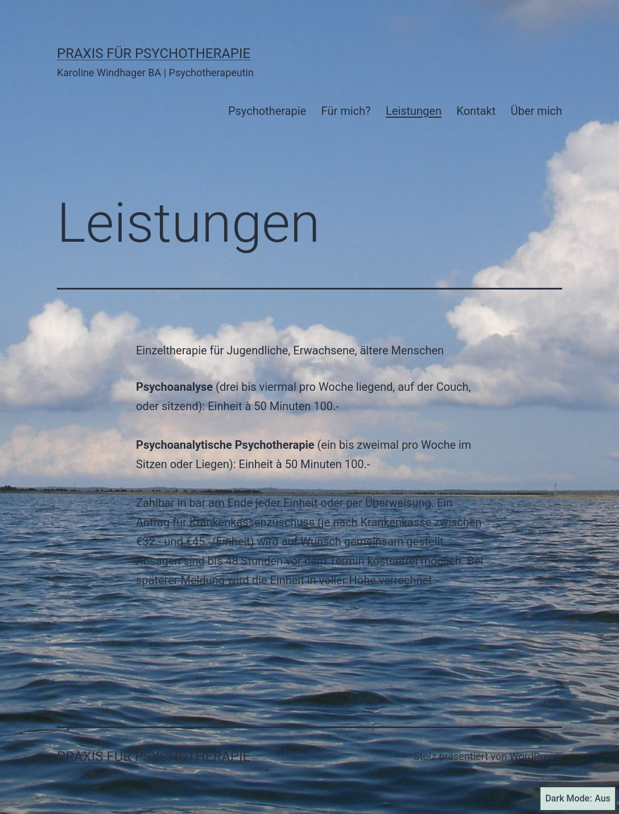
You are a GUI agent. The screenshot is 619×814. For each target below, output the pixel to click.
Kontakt (476, 111)
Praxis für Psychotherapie (153, 53)
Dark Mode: (577, 798)
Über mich (536, 111)
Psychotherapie (267, 111)
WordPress (534, 756)
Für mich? (346, 111)
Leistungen (413, 111)
